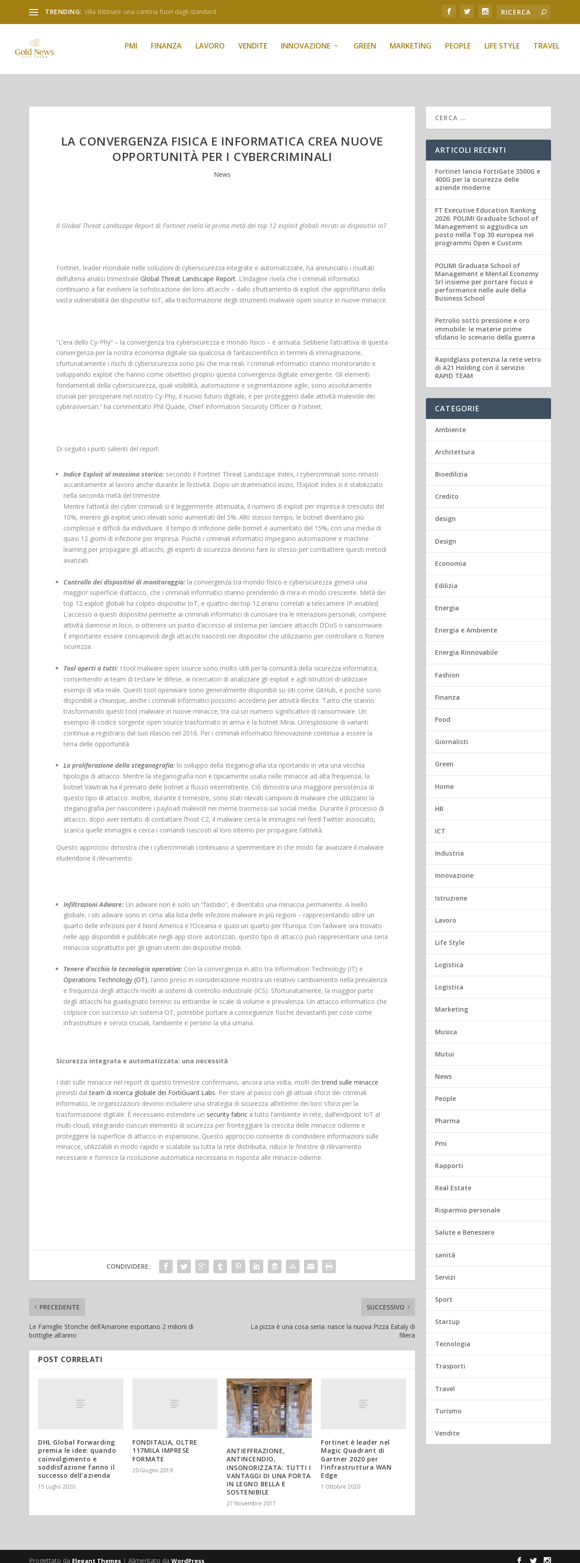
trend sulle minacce (350, 1074)
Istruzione (451, 890)
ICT (440, 822)
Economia (450, 555)
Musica (446, 1023)
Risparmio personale (467, 1202)
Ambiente (450, 421)
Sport (444, 1291)
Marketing (410, 53)
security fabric (227, 1106)
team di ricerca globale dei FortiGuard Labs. (153, 1084)
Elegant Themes (96, 1552)
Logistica (449, 956)
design (445, 510)
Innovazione (305, 53)
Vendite (252, 53)
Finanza (166, 53)
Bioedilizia (451, 466)
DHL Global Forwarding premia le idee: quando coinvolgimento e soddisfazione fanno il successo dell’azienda (77, 1450)
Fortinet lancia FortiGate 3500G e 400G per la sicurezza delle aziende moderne (487, 171)
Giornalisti (451, 733)
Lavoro (210, 53)
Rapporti (449, 1157)
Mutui (444, 1046)
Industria (449, 845)
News (222, 166)
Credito (447, 488)
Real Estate (453, 1179)
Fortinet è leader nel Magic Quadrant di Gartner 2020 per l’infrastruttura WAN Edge (356, 1450)
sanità (445, 1246)
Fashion (447, 666)
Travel (546, 53)
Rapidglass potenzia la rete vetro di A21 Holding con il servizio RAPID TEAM (488, 359)
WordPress (187, 1552)
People (458, 53)
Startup (447, 1313)
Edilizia (446, 577)
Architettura (455, 443)
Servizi (445, 1269)
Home (444, 778)
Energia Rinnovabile (466, 644)
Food (442, 711)
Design (445, 533)
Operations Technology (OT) (105, 971)
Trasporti (450, 1358)
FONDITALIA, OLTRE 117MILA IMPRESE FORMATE (165, 1442)
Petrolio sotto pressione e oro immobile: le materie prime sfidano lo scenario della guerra (485, 320)
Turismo (448, 1402)
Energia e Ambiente (466, 622)
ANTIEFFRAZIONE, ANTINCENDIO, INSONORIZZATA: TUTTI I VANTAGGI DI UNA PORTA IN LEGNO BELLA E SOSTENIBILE (269, 1463)
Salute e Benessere (464, 1224)
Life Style (502, 53)
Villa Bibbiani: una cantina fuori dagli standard (150, 11)
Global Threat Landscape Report (188, 270)
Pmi (131, 53)
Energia (447, 599)
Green (364, 53)
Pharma (447, 1112)
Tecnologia (452, 1335)
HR (439, 800)
